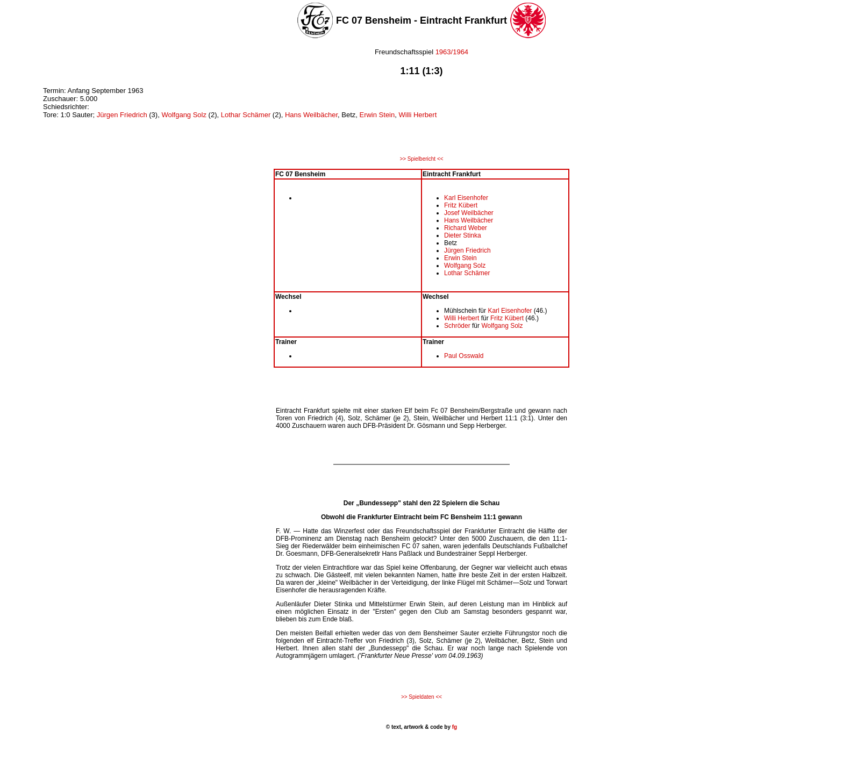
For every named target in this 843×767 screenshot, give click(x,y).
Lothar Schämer (246, 115)
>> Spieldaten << (421, 697)
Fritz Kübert (460, 205)
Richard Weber (465, 228)
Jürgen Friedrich (122, 115)
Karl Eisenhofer (466, 198)
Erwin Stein (377, 115)
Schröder (457, 325)
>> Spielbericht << (421, 159)
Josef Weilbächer (469, 213)
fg (454, 727)
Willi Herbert (417, 115)
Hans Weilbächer (311, 115)
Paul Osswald (463, 356)
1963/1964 (451, 52)
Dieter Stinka (462, 235)
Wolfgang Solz (183, 115)
